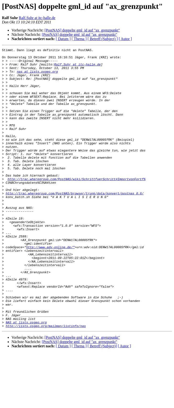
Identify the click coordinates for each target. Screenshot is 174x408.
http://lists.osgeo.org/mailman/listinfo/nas (46, 382)
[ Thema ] (79, 39)
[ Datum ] (63, 39)
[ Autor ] (125, 39)
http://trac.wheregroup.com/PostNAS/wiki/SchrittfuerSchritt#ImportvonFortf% (76, 205)
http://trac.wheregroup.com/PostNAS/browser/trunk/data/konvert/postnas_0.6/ (75, 222)
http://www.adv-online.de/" (50, 287)
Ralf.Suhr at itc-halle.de (37, 18)
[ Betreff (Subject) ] (102, 39)
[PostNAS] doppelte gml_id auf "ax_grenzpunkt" (82, 30)
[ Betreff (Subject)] (102, 402)
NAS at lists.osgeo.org (26, 377)
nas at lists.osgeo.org (37, 76)
